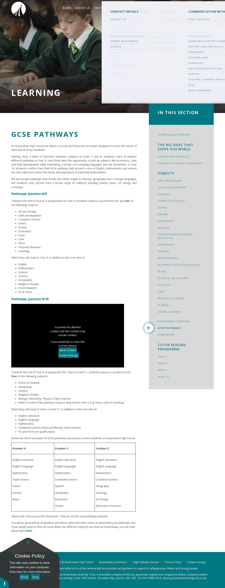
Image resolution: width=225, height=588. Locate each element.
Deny (35, 577)
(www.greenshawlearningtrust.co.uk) (184, 578)
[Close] (28, 542)
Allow (24, 577)
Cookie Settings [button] (196, 562)
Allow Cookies (67, 350)
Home (15, 101)
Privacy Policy (173, 562)
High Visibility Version (146, 562)
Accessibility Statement (113, 562)
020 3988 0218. (152, 578)
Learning (36, 101)
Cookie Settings (68, 355)
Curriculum (62, 101)
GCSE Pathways (91, 101)
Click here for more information (29, 572)
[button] (4, 582)
